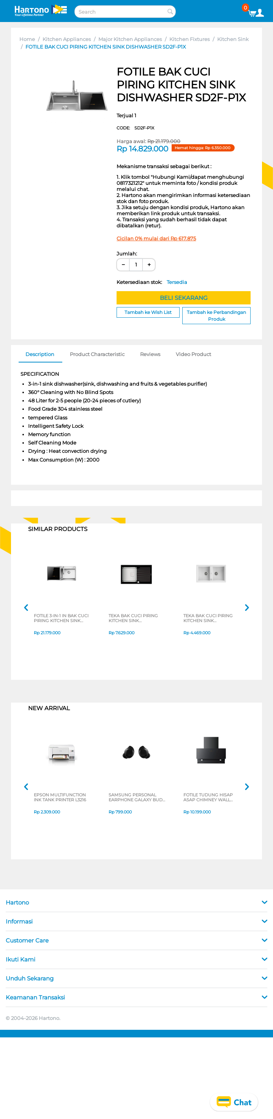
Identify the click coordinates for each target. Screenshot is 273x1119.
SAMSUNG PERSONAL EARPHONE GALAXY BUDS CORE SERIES (137, 798)
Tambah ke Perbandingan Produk (216, 315)
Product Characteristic (97, 354)
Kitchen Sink (233, 39)
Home (27, 39)
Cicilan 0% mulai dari (156, 238)
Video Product (193, 354)
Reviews (150, 354)
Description (39, 354)
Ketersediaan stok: (152, 282)
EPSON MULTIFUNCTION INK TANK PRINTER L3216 (60, 798)
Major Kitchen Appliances (130, 39)
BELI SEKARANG (184, 297)
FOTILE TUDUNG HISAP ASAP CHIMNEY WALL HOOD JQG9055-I (208, 798)
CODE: (135, 128)
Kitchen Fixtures (189, 39)
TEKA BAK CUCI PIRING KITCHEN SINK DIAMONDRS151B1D (133, 618)
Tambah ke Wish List (148, 312)
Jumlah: (127, 254)
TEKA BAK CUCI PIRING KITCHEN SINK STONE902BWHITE (208, 618)
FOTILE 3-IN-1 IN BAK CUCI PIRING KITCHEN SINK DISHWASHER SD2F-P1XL (61, 618)
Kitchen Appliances (67, 39)
